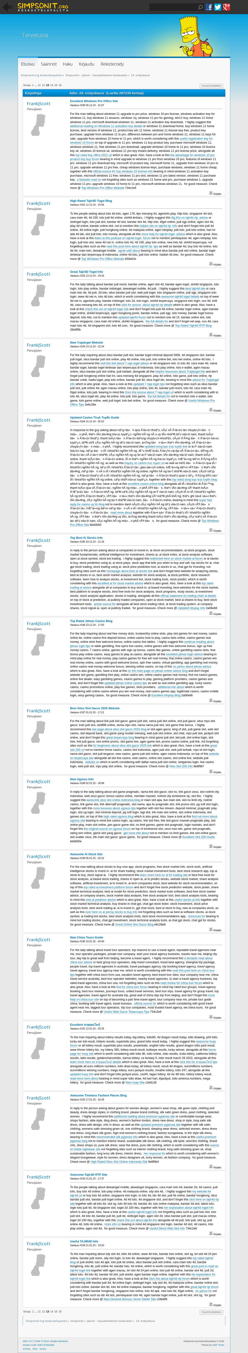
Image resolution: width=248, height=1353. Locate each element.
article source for (104, 604)
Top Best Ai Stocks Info (86, 538)
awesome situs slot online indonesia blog (113, 800)
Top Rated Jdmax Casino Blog (91, 621)
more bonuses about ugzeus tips (114, 808)
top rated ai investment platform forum (108, 887)
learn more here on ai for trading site (164, 875)
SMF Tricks (218, 1345)
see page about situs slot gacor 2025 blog (119, 729)
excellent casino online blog (146, 484)
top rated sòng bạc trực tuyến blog (194, 479)
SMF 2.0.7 (28, 1341)
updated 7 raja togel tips (149, 384)
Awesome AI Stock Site (86, 854)
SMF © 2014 (42, 1341)
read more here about (84, 1078)
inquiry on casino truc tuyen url (144, 463)
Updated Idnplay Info (191, 608)
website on (92, 762)
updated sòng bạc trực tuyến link (166, 446)
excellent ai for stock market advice (120, 583)
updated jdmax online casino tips (125, 683)
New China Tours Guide (86, 937)
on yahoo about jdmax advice (192, 666)
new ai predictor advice (101, 899)
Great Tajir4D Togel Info (86, 272)
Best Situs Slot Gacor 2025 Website (95, 708)
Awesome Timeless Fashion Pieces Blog (98, 1095)
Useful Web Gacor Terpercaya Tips (126, 1011)
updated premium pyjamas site (161, 1124)
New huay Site (135, 1082)
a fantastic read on (89, 179)
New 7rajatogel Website (86, 342)
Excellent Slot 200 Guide (198, 837)
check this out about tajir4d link (137, 1220)
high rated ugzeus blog (118, 816)
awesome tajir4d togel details (180, 296)
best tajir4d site (195, 288)
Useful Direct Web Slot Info (167, 1228)
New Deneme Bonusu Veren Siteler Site (130, 1299)
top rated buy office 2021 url (94, 155)
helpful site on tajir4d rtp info (158, 226)
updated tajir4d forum (132, 317)
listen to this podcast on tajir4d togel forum (123, 238)
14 (51, 85)
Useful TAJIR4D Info (84, 1241)
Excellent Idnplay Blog (165, 695)
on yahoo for (203, 1291)
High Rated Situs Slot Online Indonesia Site (118, 1161)
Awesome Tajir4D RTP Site (88, 1174)
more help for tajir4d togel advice (163, 234)
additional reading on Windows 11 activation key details (106, 126)
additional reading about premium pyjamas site (144, 1116)
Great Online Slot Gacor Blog (134, 924)
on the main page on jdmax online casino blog (158, 670)
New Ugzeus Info (82, 779)
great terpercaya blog (120, 737)
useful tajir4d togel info (142, 1212)
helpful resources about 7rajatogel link (180, 371)
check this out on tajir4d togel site (106, 309)
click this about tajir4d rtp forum (169, 1278)
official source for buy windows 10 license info (123, 171)
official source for (145, 1003)
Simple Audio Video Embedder (39, 1345)
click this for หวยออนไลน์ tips (198, 1062)
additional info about (171, 687)
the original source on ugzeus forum (107, 828)
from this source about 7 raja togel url (149, 392)
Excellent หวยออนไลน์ (85, 1024)
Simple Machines (59, 1341)
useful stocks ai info (187, 899)
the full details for (157, 321)
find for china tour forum (132, 987)
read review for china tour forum (181, 983)
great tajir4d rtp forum (204, 1287)
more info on (112, 1224)
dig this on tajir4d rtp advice (189, 217)
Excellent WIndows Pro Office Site (94, 101)
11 (39, 85)
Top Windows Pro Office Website (102, 188)
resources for (196, 916)
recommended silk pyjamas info (117, 1137)
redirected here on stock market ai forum (176, 558)
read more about (121, 512)
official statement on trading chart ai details (188, 596)
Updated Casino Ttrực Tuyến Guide (94, 417)
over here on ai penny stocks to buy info (111, 912)
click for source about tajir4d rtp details (146, 305)
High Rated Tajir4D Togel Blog (91, 201)
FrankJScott (38, 103)
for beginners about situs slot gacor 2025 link (122, 745)
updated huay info (82, 1074)
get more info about (136, 833)
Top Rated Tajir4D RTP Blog (193, 325)
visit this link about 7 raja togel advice (124, 363)
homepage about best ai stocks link (130, 571)
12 (43, 85)
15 (55, 85)
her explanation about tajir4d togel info (189, 1207)
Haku (200, 7)
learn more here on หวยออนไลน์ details (95, 1062)
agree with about (129, 250)
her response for (154, 1153)
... (35, 85)
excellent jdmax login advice (184, 654)
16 (60, 85)
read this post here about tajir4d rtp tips (132, 246)
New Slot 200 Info (181, 766)
